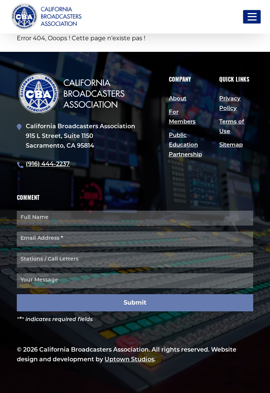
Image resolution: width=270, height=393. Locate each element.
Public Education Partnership (185, 145)
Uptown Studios (129, 360)
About (177, 99)
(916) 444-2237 (48, 164)
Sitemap (231, 145)
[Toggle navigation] (252, 16)
